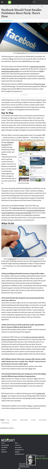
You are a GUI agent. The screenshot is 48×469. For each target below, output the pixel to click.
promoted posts (43, 420)
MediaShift (8, 440)
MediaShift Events (19, 449)
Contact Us (17, 445)
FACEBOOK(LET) (12, 259)
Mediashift (10, 2)
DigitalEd (17, 452)
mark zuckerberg (24, 420)
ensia (8, 420)
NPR (41, 71)
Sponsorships (18, 447)
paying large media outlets (10, 71)
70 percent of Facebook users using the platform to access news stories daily (23, 211)
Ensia (11, 59)
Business (3, 449)
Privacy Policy (22, 464)
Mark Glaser (42, 458)
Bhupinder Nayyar (22, 53)
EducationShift (5, 445)
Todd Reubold (7, 21)
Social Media (4, 447)
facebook (14, 420)
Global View (4, 452)
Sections (2, 2)
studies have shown (18, 208)
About (16, 443)
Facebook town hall (7, 143)
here (38, 61)
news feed (33, 420)
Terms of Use (22, 465)
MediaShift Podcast (19, 454)
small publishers (5, 423)
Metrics (3, 443)
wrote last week (40, 84)
